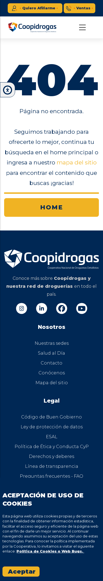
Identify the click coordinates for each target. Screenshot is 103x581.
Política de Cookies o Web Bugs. (50, 551)
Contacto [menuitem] (51, 363)
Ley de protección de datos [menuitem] (52, 426)
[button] (7, 90)
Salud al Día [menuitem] (51, 353)
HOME (51, 207)
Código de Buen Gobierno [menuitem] (51, 417)
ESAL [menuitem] (51, 436)
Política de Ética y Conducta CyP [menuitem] (52, 446)
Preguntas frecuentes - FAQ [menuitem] (51, 476)
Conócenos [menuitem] (51, 372)
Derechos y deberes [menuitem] (51, 456)
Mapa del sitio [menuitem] (51, 382)
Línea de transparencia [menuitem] (51, 466)
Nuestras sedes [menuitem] (52, 343)
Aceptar (21, 571)
